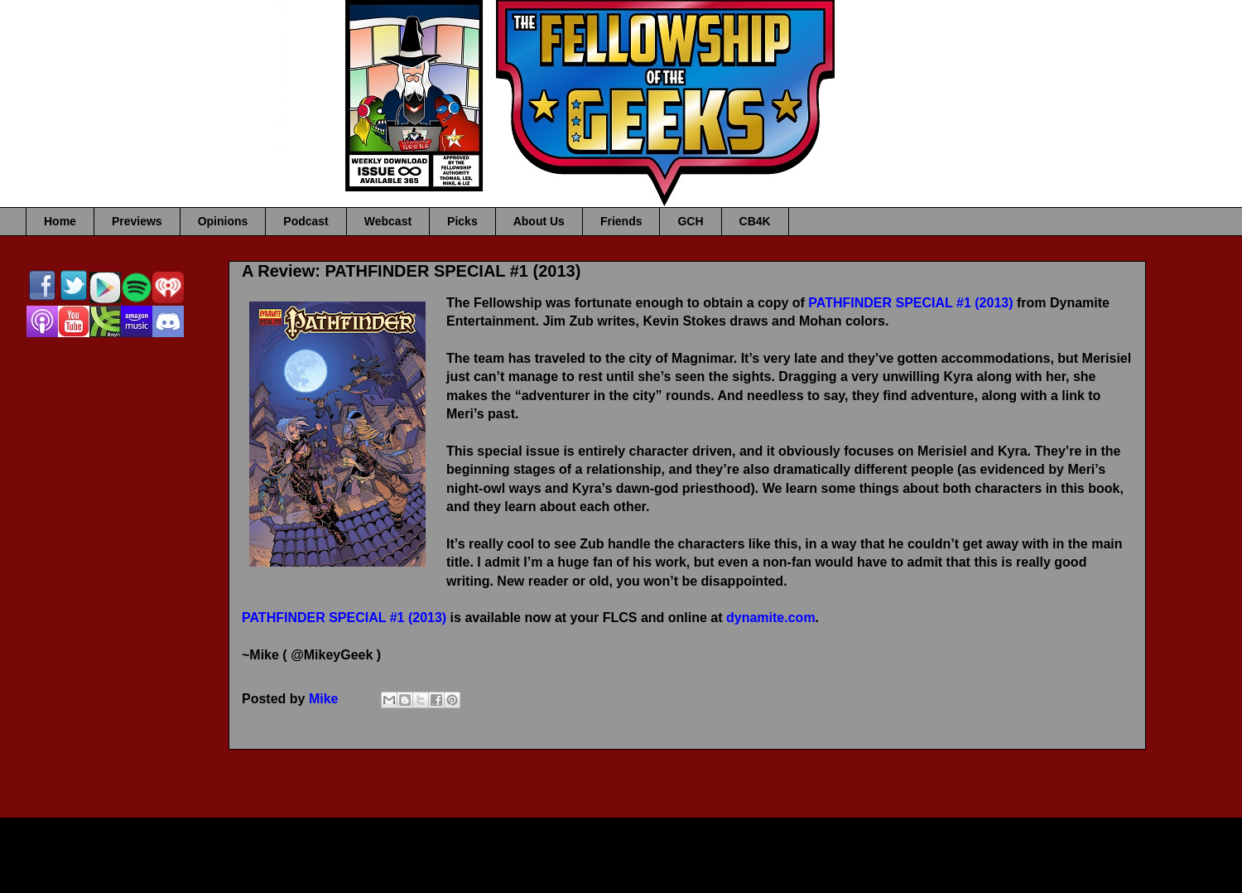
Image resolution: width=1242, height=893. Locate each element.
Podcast (305, 221)
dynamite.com (771, 618)
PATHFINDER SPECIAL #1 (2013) (910, 303)
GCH (690, 221)
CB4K (755, 221)
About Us (539, 221)
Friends (621, 221)
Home (60, 221)
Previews (137, 221)
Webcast (388, 221)
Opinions (223, 221)
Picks (462, 221)
